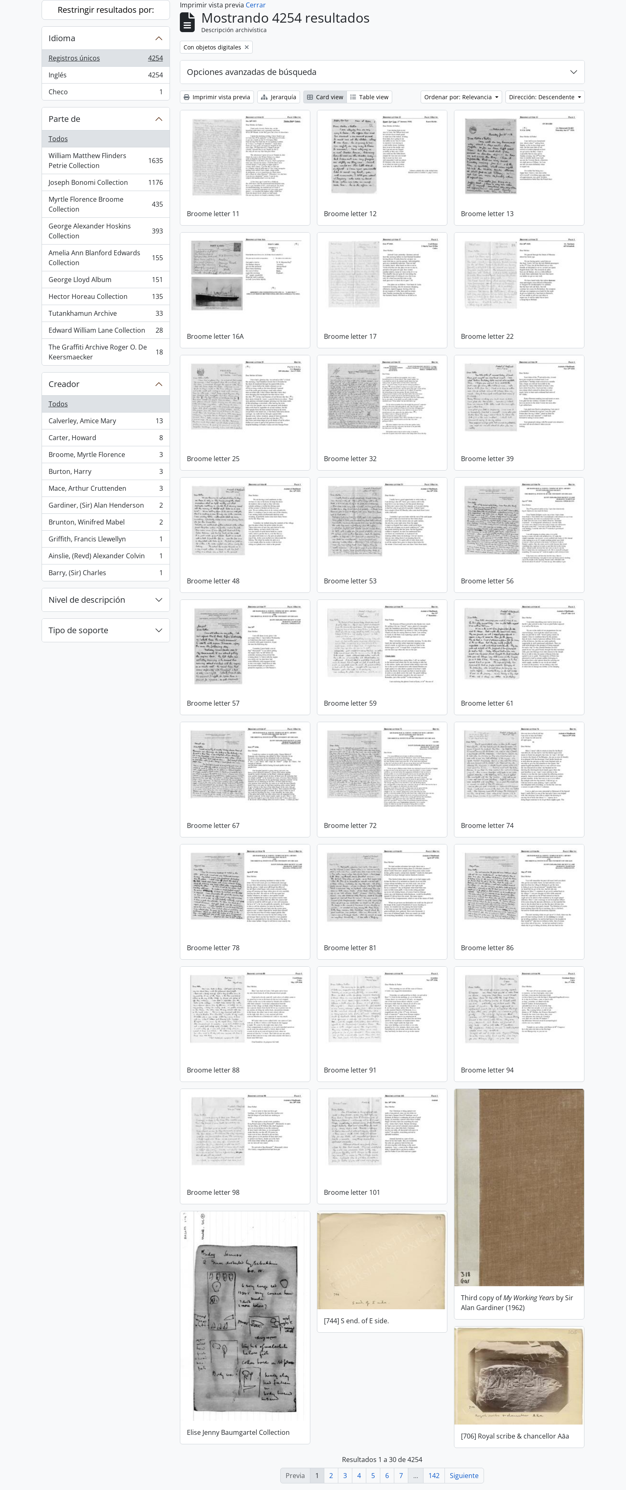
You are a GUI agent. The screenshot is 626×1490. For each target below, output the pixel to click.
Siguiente (464, 1475)
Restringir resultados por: (106, 9)
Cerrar (256, 4)
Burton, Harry (105, 473)
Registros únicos (105, 60)
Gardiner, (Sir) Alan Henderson (105, 507)
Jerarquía (278, 97)
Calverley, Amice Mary (105, 422)
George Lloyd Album (105, 281)
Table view (369, 97)
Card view (325, 97)
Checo (105, 93)
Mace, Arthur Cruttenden (105, 490)
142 (434, 1475)
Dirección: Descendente (542, 97)
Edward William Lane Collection (105, 332)
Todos (58, 138)
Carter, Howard (105, 439)
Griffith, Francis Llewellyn (105, 541)
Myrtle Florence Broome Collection (105, 204)
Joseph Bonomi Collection (105, 184)
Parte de (64, 118)
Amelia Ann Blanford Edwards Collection (105, 257)
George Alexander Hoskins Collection (105, 231)
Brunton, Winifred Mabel (105, 524)
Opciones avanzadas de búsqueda (251, 71)
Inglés (105, 77)
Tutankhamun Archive (105, 315)
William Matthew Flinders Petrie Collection (105, 160)
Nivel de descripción (87, 599)
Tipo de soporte (78, 630)
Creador (64, 383)
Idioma (62, 38)
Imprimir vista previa (217, 97)
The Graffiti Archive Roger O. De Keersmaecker (105, 352)
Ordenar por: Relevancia (458, 97)
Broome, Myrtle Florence (105, 456)
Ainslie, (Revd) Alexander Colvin (105, 557)
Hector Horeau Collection (105, 298)
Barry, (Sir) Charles (105, 574)
